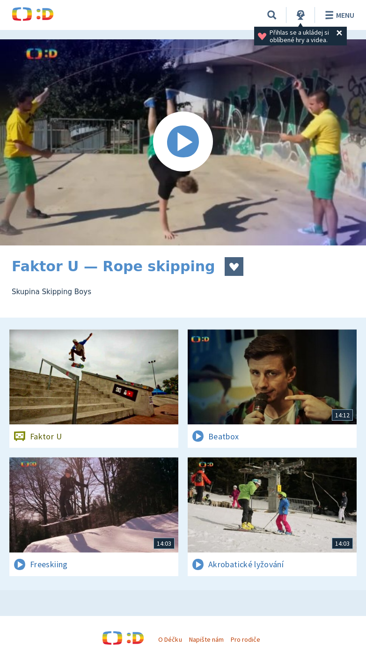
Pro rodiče (245, 639)
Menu (338, 15)
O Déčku (170, 639)
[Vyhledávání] (272, 15)
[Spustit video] (183, 142)
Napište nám (206, 639)
